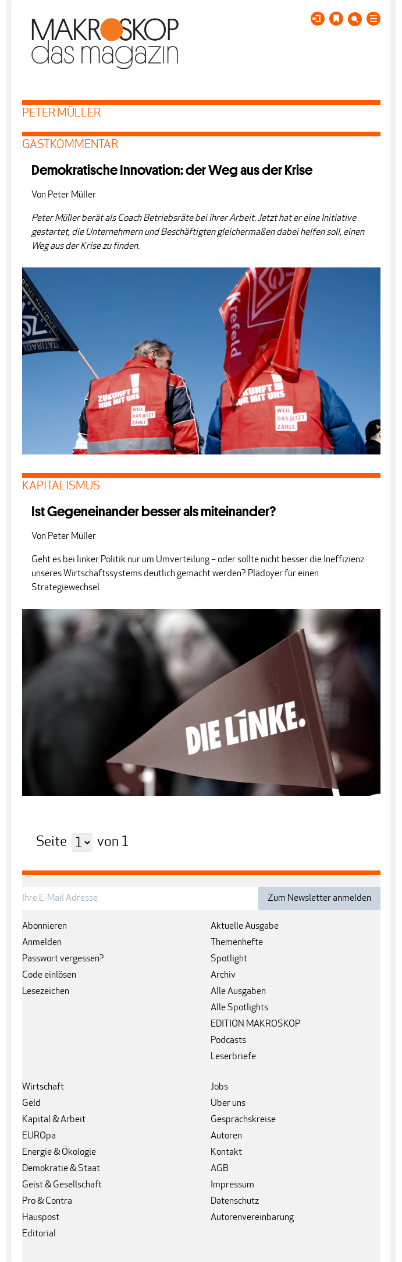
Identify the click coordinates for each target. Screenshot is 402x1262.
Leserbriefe (233, 1057)
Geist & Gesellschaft (62, 1185)
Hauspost (40, 1217)
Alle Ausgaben (238, 991)
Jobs (219, 1087)
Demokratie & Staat (61, 1168)
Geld (31, 1103)
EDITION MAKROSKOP (255, 1024)
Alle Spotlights (239, 1008)
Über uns (228, 1103)
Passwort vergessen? (63, 959)
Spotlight (229, 959)
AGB (220, 1168)
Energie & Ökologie (59, 1152)
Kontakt (226, 1152)
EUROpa (39, 1136)
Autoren (226, 1136)
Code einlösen (49, 975)
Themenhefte (237, 942)
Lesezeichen (45, 991)
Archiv (223, 975)
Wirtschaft (43, 1087)
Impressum (232, 1185)
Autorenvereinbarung (252, 1217)
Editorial (39, 1234)
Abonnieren (44, 926)
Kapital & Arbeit (54, 1119)
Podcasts (228, 1040)
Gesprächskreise (243, 1119)
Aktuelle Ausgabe (245, 926)
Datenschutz (235, 1201)
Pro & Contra (47, 1201)
